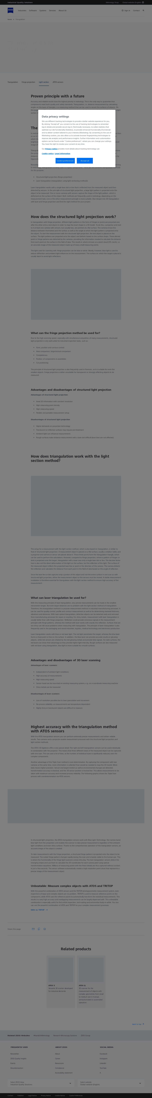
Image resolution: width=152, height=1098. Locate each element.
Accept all (85, 160)
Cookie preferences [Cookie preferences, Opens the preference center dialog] (65, 160)
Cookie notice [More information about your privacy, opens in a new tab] (48, 153)
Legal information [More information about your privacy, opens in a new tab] (62, 153)
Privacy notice (51, 148)
